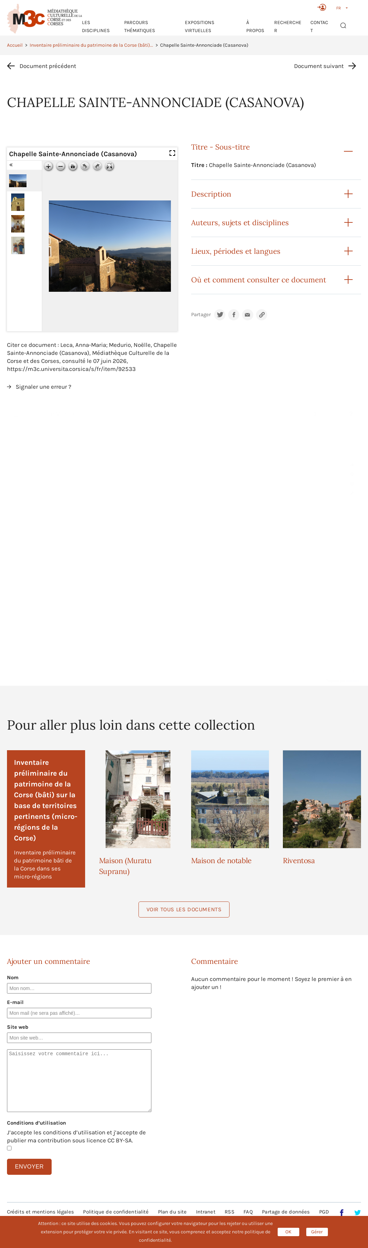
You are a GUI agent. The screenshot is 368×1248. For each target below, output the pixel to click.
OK (288, 1232)
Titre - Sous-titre (220, 147)
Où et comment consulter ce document (258, 279)
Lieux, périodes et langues (235, 251)
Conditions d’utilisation (36, 1123)
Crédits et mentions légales (40, 1212)
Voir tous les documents (184, 909)
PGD (324, 1212)
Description (211, 194)
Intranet (206, 1212)
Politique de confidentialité (116, 1212)
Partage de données (286, 1212)
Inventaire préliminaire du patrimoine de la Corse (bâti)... (91, 45)
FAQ (248, 1212)
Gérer (317, 1232)
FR (338, 8)
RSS (229, 1212)
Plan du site (172, 1212)
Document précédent (48, 65)
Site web (17, 1027)
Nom (12, 977)
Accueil (15, 45)
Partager (201, 314)
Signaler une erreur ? (43, 386)
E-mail (15, 1002)
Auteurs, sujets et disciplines (240, 222)
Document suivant (319, 65)
